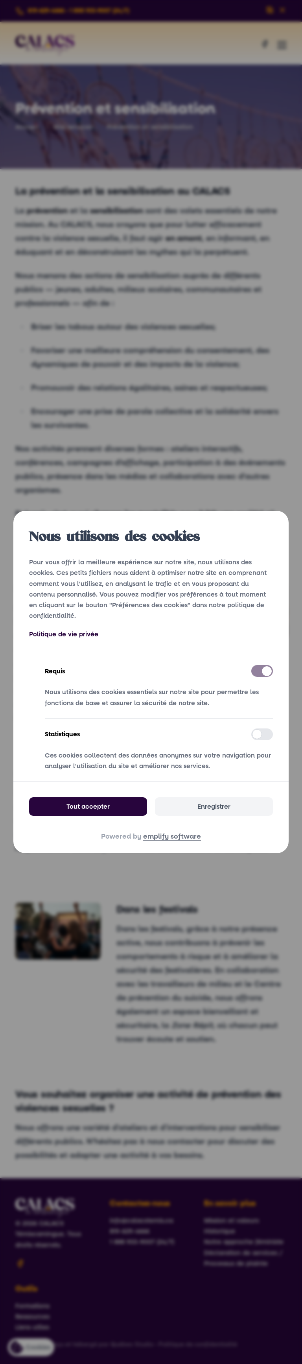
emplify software (172, 836)
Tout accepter (88, 806)
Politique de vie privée (63, 634)
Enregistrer (213, 806)
